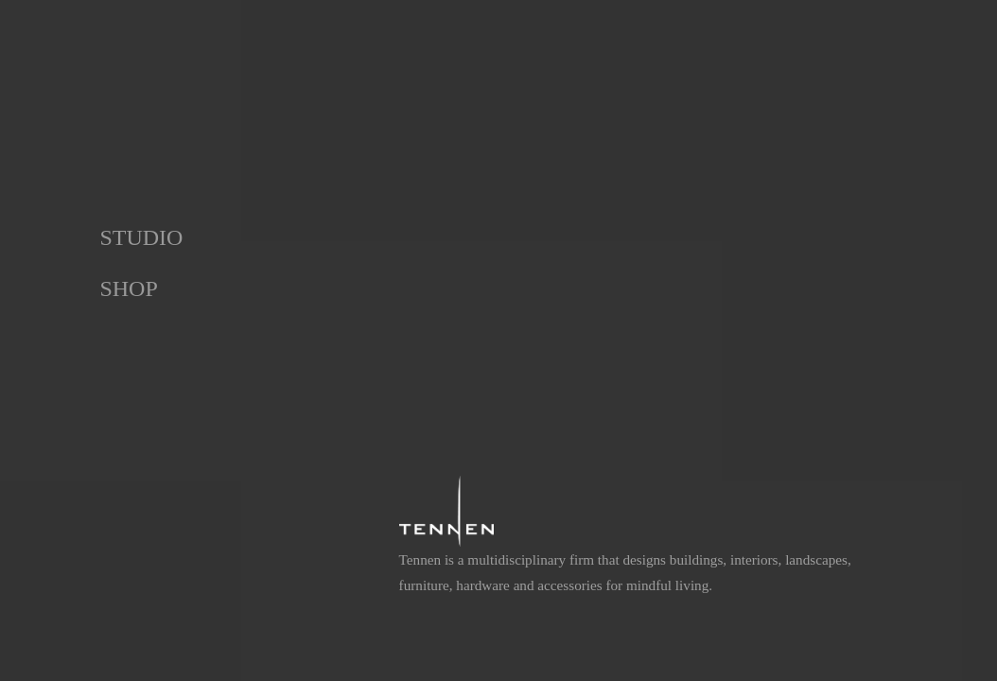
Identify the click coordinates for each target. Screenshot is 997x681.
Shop (128, 288)
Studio (141, 237)
